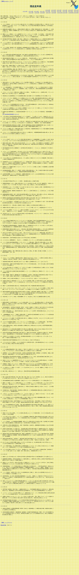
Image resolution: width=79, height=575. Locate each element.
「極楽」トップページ (6, 570)
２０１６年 (47, 11)
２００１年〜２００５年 (62, 12)
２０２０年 (25, 11)
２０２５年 (53, 10)
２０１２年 (70, 11)
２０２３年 (64, 10)
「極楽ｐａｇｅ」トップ (7, 1)
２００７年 (48, 12)
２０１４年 (59, 11)
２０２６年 (47, 10)
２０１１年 (76, 11)
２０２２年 (70, 10)
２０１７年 (42, 11)
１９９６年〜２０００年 (73, 12)
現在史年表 (3, 573)
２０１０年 (31, 12)
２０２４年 (59, 10)
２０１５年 (53, 11)
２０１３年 (64, 11)
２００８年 (42, 12)
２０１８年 (36, 11)
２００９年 (37, 12)
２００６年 (53, 12)
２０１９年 (30, 11)
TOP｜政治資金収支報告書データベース (10, 123)
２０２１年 (76, 10)
